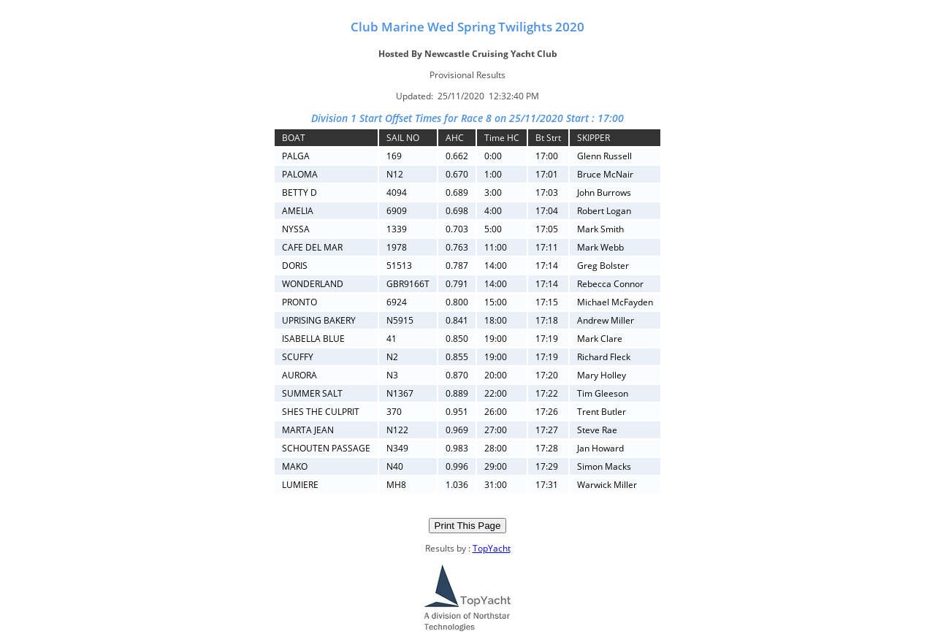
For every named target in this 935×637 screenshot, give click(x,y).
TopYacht (492, 548)
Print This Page (468, 525)
